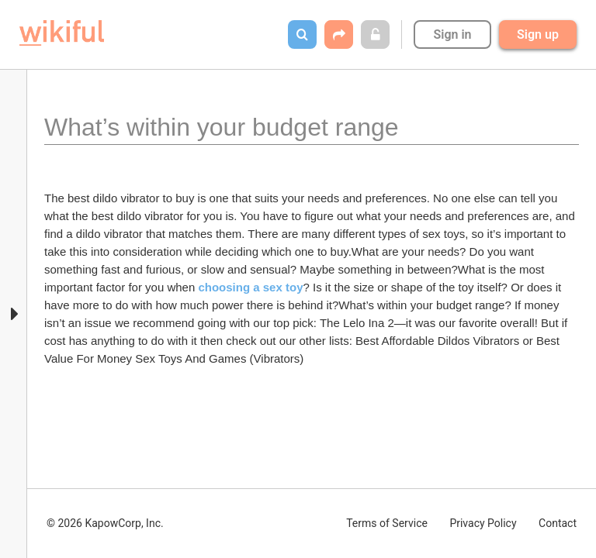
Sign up (538, 34)
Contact (558, 523)
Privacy (482, 523)
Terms (387, 523)
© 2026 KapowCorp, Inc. (105, 523)
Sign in (452, 34)
